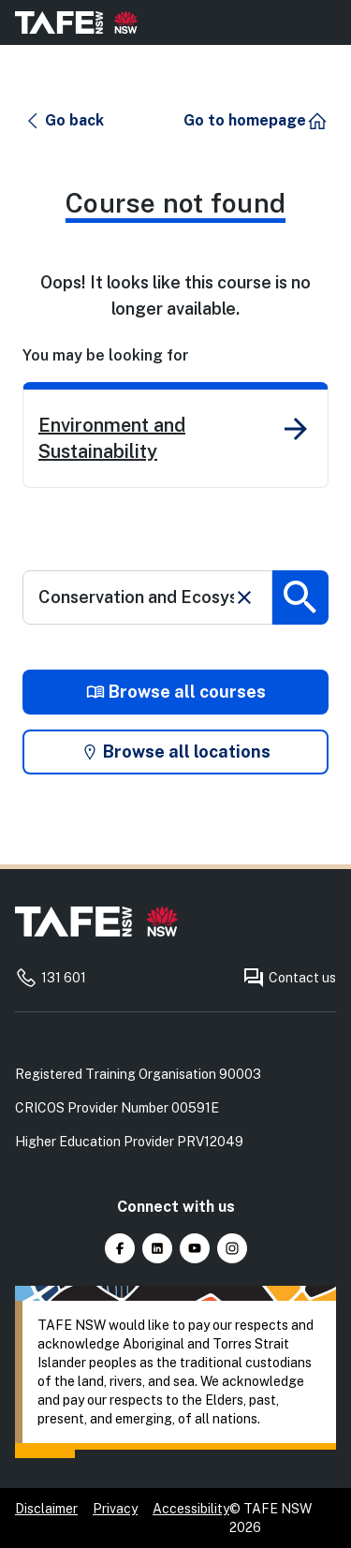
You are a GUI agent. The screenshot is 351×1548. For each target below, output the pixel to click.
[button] (64, 121)
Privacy (115, 1508)
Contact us (289, 977)
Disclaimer (46, 1508)
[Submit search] (300, 597)
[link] (175, 435)
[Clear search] (244, 597)
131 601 (50, 977)
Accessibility (191, 1508)
